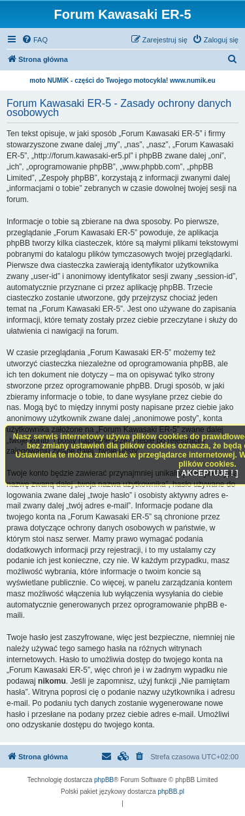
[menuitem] (35, 40)
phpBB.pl (170, 791)
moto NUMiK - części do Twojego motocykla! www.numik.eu (122, 80)
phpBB (104, 779)
